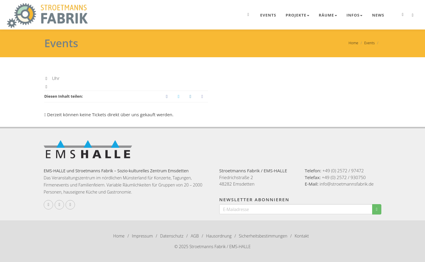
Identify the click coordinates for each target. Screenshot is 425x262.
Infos (354, 15)
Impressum (142, 236)
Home (353, 42)
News (378, 15)
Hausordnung (218, 236)
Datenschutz (172, 236)
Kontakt (302, 236)
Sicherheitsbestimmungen (263, 236)
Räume (328, 15)
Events (268, 15)
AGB (195, 236)
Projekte (297, 15)
